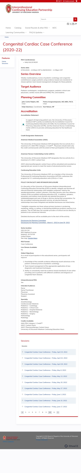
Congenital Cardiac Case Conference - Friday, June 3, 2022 (45, 394)
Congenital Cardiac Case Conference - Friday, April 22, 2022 (46, 358)
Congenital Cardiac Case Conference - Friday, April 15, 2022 (46, 352)
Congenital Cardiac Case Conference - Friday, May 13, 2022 (46, 376)
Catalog (17, 28)
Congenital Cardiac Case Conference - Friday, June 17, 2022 (46, 407)
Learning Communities (15, 33)
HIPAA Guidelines (8, 442)
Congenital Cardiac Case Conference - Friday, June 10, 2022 (46, 400)
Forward (76, 23)
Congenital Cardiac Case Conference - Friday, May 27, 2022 (46, 388)
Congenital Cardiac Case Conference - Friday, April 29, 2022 (46, 364)
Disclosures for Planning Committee (33, 220)
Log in (60, 1)
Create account (69, 1)
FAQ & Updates (35, 33)
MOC (54, 28)
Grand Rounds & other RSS (36, 28)
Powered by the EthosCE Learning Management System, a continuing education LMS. (71, 446)
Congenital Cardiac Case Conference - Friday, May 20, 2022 (46, 382)
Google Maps (32, 238)
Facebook (68, 23)
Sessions (5, 63)
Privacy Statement (42, 440)
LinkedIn (73, 23)
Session (24, 346)
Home (8, 28)
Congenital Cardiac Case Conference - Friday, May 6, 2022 (45, 370)
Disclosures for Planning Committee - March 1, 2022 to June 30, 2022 (45, 222)
